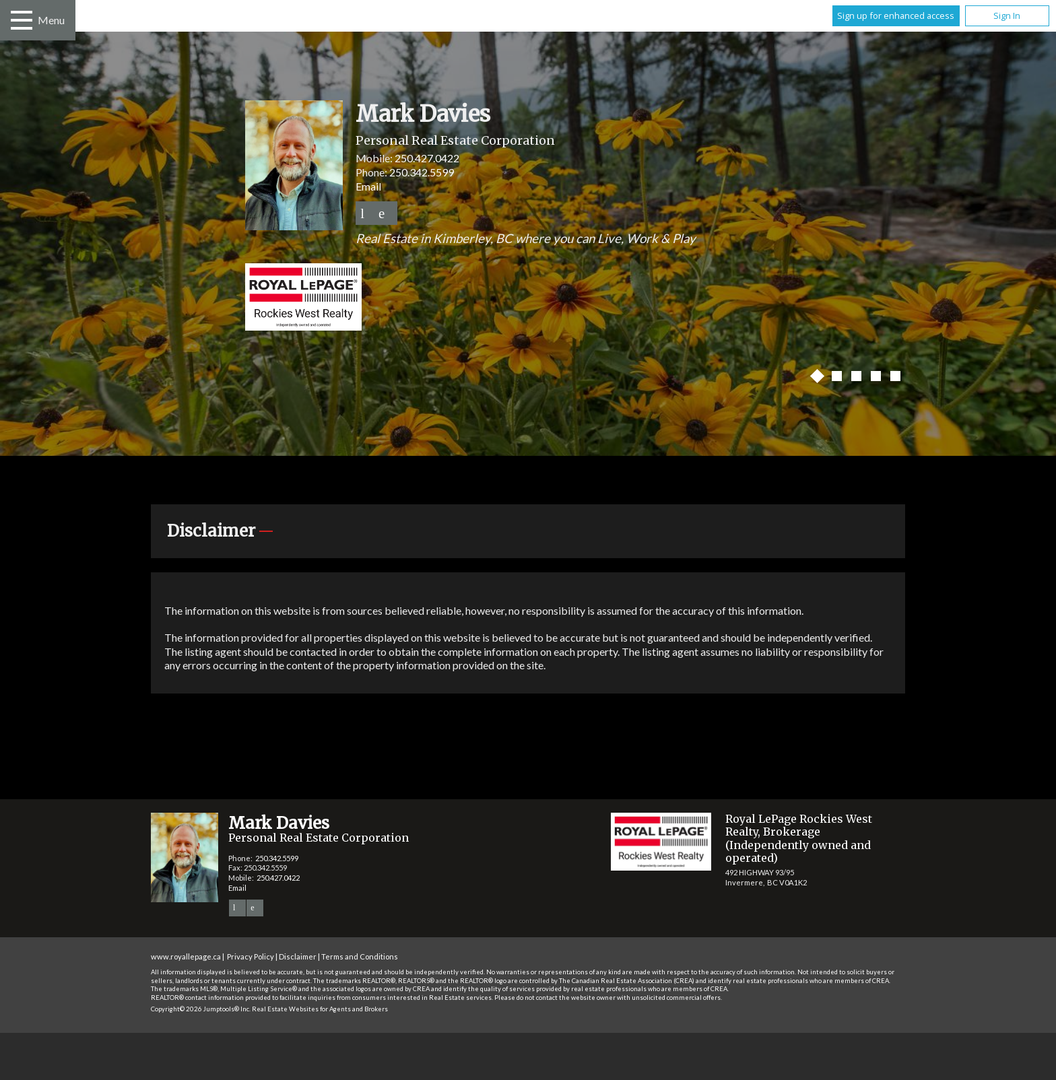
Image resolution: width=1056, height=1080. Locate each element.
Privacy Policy (250, 956)
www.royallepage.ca (186, 956)
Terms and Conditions (359, 956)
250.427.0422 (427, 157)
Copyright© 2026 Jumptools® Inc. (201, 1009)
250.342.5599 (421, 172)
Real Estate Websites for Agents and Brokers (320, 1009)
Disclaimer (298, 956)
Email (368, 186)
